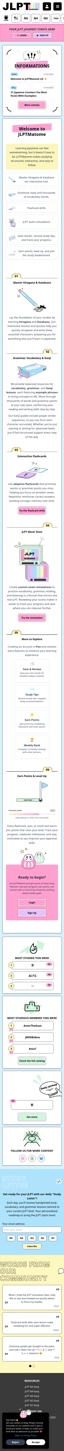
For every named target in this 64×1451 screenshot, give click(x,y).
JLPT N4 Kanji (32, 1391)
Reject (15, 1442)
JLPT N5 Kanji (32, 1386)
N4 (21, 1238)
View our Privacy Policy (25, 1435)
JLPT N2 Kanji (32, 1400)
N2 (42, 1238)
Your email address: (13, 1223)
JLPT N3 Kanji (32, 1396)
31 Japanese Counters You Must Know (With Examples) (29, 94)
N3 (32, 1238)
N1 (53, 1238)
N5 (11, 1238)
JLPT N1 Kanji (32, 1405)
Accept (36, 1442)
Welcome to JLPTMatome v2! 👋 (29, 78)
